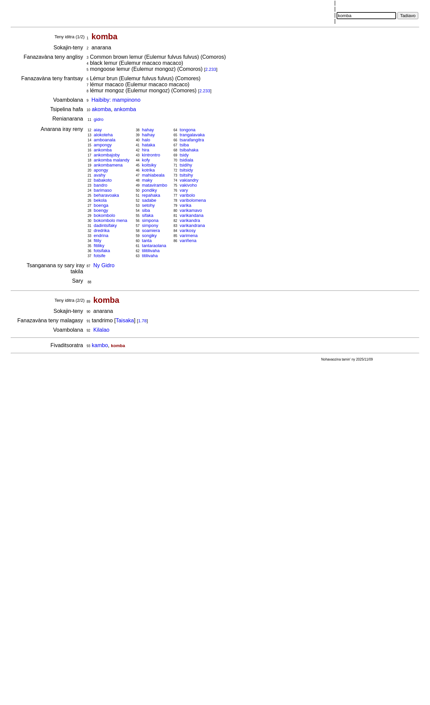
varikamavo (191, 210)
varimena (189, 235)
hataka (148, 144)
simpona (150, 220)
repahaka (151, 195)
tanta (147, 240)
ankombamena (108, 165)
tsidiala (186, 159)
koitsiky (149, 165)
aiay (98, 129)
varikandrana (192, 225)
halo (146, 139)
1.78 (142, 320)
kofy (146, 159)
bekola (100, 200)
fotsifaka (102, 250)
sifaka (148, 215)
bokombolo (104, 215)
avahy (99, 175)
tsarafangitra (192, 139)
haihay (148, 134)
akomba (101, 109)
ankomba (125, 109)
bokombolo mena (110, 220)
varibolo (187, 195)
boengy (101, 210)
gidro (98, 119)
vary (184, 190)
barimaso (103, 190)
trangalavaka (192, 134)
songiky (149, 235)
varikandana (192, 215)
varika (185, 205)
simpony (150, 225)
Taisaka (125, 320)
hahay (148, 129)
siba (146, 210)
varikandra (190, 220)
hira (145, 149)
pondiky (149, 190)
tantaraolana (154, 245)
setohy (148, 205)
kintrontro (151, 154)
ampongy (103, 144)
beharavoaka (106, 195)
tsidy (184, 154)
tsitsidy (186, 170)
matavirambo (154, 185)
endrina (101, 235)
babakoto (103, 180)
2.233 (210, 69)
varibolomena (193, 200)
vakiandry (189, 180)
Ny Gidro (104, 265)
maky (147, 180)
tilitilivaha (151, 250)
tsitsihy (186, 175)
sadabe (149, 200)
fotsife (99, 255)
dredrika (102, 230)
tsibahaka (189, 149)
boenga (101, 205)
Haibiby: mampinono (115, 100)
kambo (100, 345)
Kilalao (101, 330)
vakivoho (188, 185)
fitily (97, 240)
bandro (100, 185)
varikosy (188, 230)
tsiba (184, 144)
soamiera (151, 230)
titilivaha (150, 255)
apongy (101, 170)
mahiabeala (153, 175)
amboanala (104, 139)
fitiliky (99, 245)
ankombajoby (107, 154)
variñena (188, 240)
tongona (188, 129)
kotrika (148, 170)
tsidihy (186, 165)
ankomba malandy (111, 159)
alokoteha (103, 134)
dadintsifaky (105, 225)
